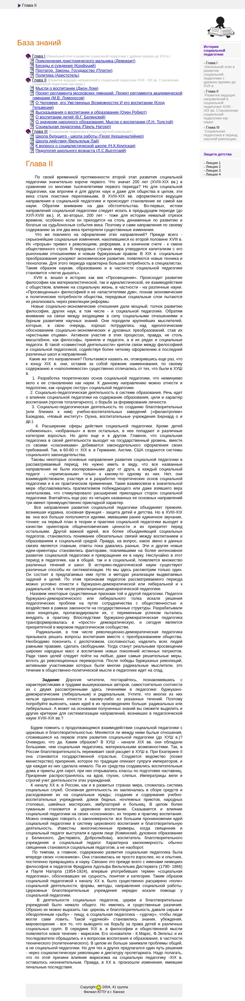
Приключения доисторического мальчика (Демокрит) (85, 60)
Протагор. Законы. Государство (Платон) (74, 70)
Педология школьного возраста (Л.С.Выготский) (80, 150)
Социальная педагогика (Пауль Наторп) (73, 126)
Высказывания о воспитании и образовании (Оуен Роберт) (91, 112)
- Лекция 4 (212, 174)
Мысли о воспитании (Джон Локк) (66, 88)
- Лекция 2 (212, 167)
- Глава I (210, 63)
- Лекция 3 (212, 170)
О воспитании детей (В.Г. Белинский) (70, 117)
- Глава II (211, 91)
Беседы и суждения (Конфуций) (65, 65)
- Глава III (211, 127)
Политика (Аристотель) (57, 75)
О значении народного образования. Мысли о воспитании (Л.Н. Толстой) (104, 121)
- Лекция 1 (212, 163)
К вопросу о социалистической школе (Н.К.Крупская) (85, 145)
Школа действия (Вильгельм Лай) (67, 141)
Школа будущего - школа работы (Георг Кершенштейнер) (89, 136)
